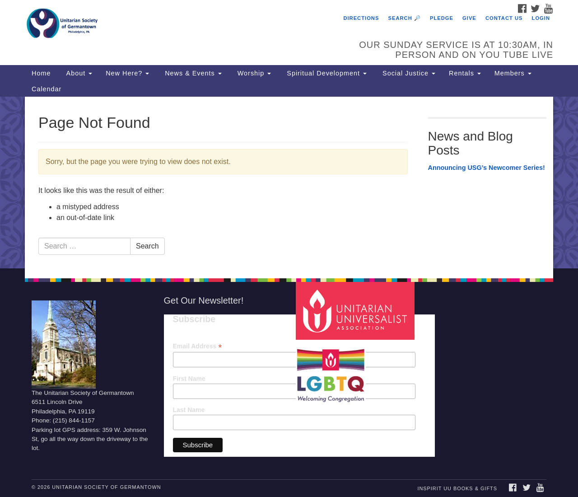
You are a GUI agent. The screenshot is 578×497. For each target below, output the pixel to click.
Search (147, 246)
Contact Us (504, 18)
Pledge (441, 18)
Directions (361, 18)
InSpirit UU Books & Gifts (457, 488)
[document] (289, 182)
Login (541, 18)
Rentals (465, 73)
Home (41, 73)
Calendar (46, 89)
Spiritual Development (325, 73)
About (78, 73)
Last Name (189, 409)
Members (512, 73)
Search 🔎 (404, 18)
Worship (253, 73)
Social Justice (407, 73)
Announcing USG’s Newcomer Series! (486, 167)
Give (469, 18)
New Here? (127, 73)
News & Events (192, 73)
